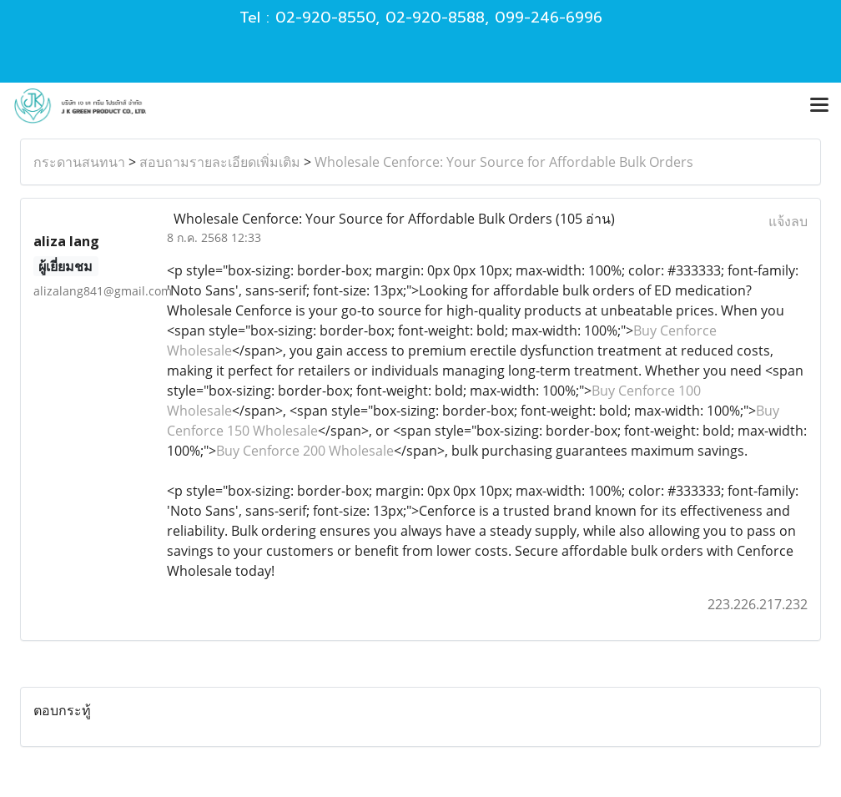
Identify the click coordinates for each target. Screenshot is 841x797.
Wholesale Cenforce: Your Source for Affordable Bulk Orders (504, 162)
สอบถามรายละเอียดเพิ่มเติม (219, 162)
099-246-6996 (548, 17)
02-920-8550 (325, 17)
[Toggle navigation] (819, 106)
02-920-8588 (435, 17)
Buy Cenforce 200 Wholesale (305, 450)
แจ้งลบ (788, 221)
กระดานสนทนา (79, 162)
